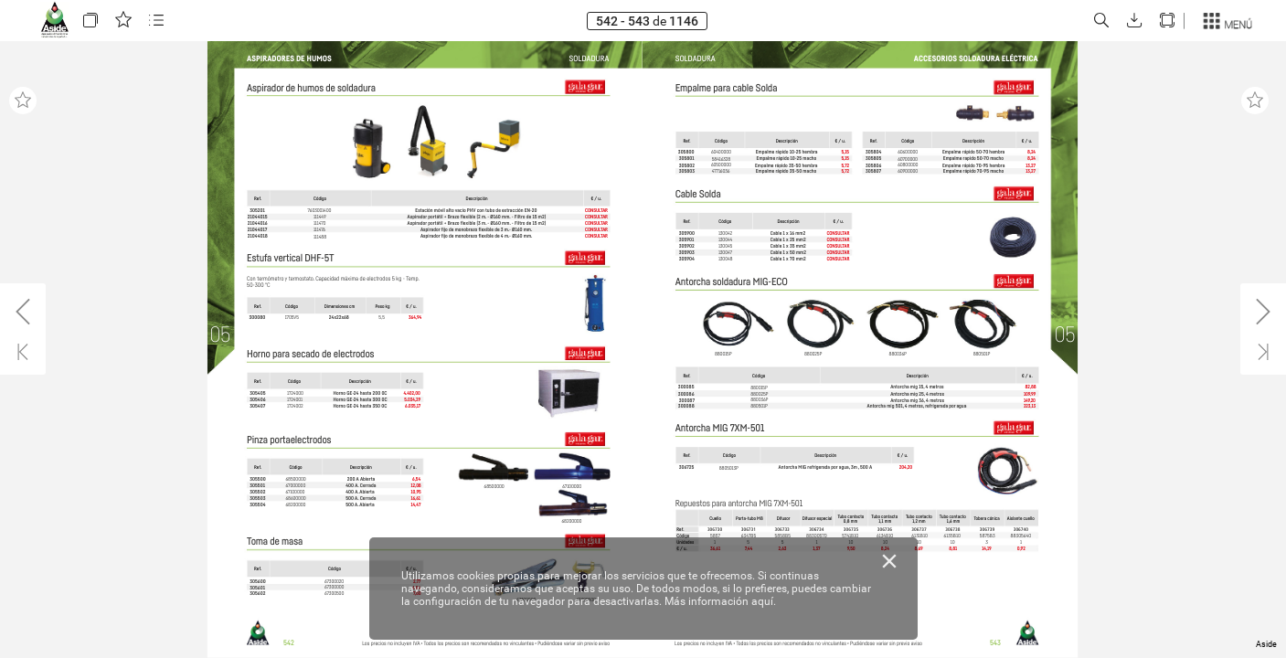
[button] (90, 20)
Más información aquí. (720, 601)
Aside (1266, 644)
